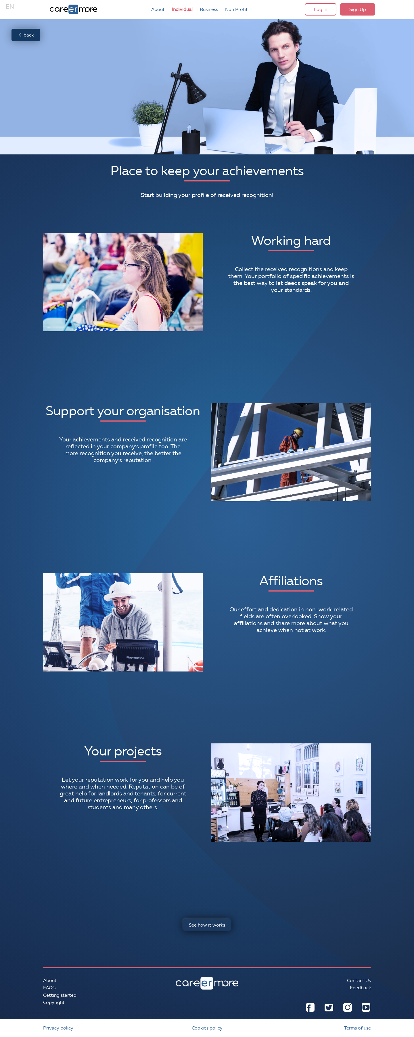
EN (10, 6)
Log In (320, 9)
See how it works (207, 925)
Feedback (360, 987)
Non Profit (236, 9)
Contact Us (359, 980)
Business (209, 9)
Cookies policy (207, 1028)
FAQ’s (49, 987)
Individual (182, 9)
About (158, 9)
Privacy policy (58, 1028)
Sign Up (357, 9)
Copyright (54, 1002)
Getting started (59, 995)
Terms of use (357, 1028)
